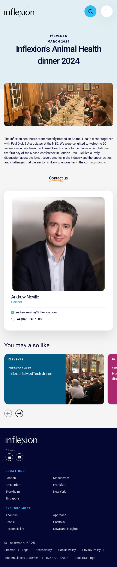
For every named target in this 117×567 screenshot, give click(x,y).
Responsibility (15, 528)
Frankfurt (59, 484)
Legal (25, 550)
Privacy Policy (91, 550)
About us (12, 515)
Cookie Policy (67, 550)
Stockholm (13, 491)
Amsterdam (13, 484)
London (11, 478)
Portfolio (59, 522)
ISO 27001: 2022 (57, 558)
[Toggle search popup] (90, 11)
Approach (59, 515)
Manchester (61, 478)
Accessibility (44, 550)
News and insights (65, 528)
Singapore (12, 498)
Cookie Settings (85, 558)
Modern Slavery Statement (22, 558)
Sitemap (9, 550)
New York (59, 491)
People (10, 522)
